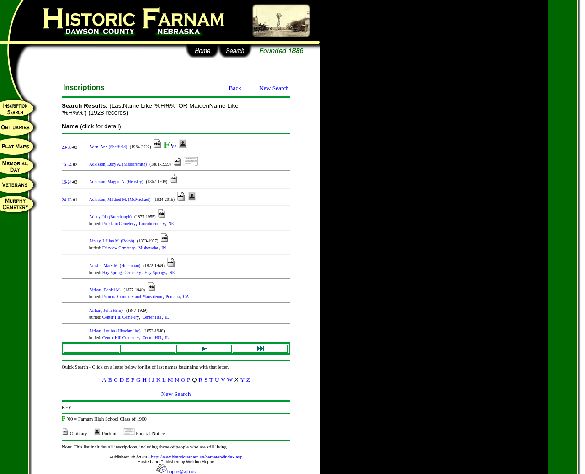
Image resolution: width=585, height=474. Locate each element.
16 (64, 165)
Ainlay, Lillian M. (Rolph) (111, 241)
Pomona (173, 297)
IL (167, 317)
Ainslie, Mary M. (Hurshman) (114, 265)
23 (64, 147)
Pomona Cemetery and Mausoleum (132, 297)
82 (174, 147)
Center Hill (151, 317)
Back (235, 87)
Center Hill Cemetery (120, 317)
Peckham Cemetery (119, 223)
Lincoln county (152, 223)
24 (69, 165)
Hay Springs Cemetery (121, 272)
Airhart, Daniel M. (105, 290)
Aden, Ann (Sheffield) (108, 147)
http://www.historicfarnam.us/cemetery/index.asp (196, 457)
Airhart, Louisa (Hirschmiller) (115, 331)
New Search (274, 87)
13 (69, 200)
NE (171, 223)
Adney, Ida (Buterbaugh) (110, 217)
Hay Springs (154, 272)
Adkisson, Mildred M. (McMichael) (119, 199)
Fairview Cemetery (118, 248)
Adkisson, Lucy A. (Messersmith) (118, 164)
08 (69, 147)
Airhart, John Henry (106, 310)
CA (186, 297)
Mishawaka (148, 248)
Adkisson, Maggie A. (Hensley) (116, 181)
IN (163, 248)
